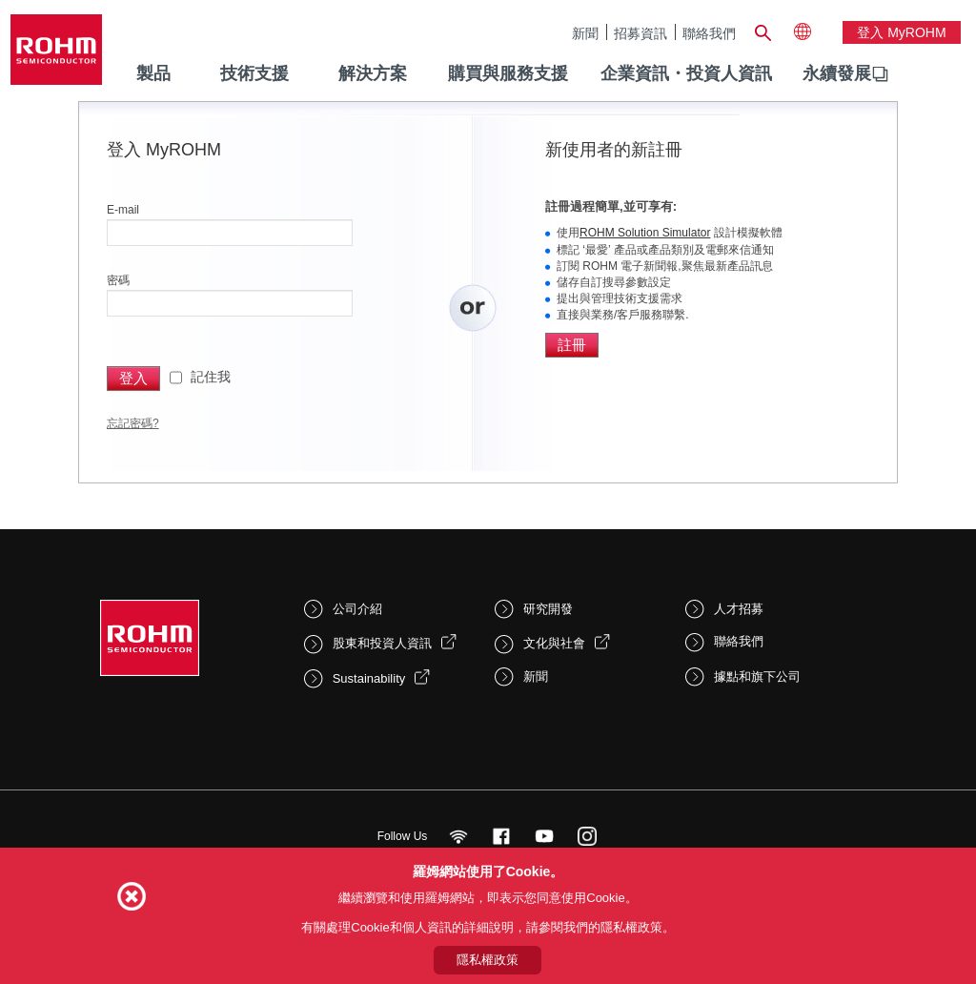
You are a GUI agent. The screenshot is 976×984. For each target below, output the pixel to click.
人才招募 (738, 609)
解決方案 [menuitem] (372, 73)
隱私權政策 (487, 960)
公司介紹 (357, 609)
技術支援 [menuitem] (254, 73)
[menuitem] (837, 74)
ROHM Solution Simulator (645, 232)
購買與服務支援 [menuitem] (508, 73)
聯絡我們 (709, 33)
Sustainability (369, 678)
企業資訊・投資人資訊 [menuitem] (686, 73)
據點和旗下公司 (757, 676)
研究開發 (548, 609)
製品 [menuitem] (153, 73)
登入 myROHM (901, 32)
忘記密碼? (133, 423)
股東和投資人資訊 (382, 643)
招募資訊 (640, 33)
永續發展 (837, 73)
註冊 (572, 345)
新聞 (585, 33)
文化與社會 (554, 643)
